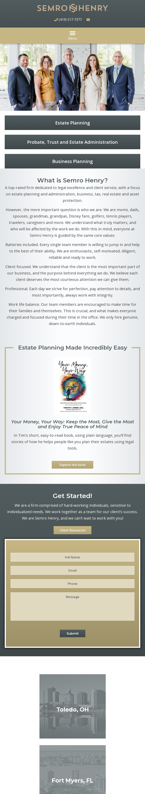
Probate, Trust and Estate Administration (72, 142)
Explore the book (72, 465)
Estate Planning (72, 123)
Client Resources (73, 530)
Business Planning (72, 161)
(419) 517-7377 (70, 19)
